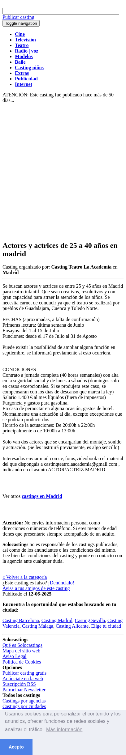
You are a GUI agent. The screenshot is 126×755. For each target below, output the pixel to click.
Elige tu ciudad (106, 626)
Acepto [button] (16, 746)
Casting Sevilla (90, 620)
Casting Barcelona (20, 620)
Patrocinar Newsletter (24, 689)
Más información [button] (64, 729)
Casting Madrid (56, 620)
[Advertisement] (63, 172)
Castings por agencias (24, 700)
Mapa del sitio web (21, 650)
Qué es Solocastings (22, 645)
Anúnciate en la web (22, 678)
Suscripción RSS (19, 684)
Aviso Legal (14, 656)
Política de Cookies (21, 661)
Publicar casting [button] (18, 17)
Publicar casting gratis (24, 673)
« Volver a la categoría (24, 577)
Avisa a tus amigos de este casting (36, 588)
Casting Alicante (72, 626)
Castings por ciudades (24, 706)
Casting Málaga (37, 626)
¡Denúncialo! (61, 582)
